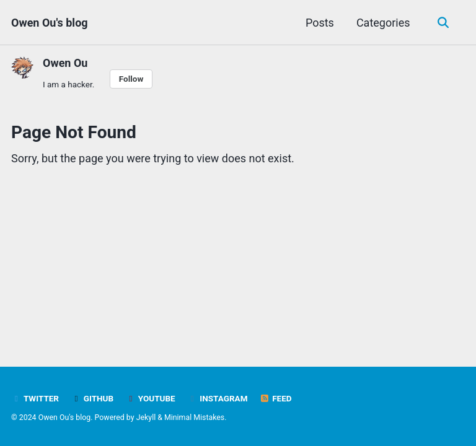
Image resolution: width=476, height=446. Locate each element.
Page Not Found (73, 132)
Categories (383, 22)
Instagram (217, 398)
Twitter (35, 398)
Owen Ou (65, 62)
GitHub (92, 398)
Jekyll (146, 417)
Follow (131, 79)
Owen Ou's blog (49, 22)
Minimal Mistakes (194, 417)
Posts (320, 22)
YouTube (150, 398)
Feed (276, 398)
